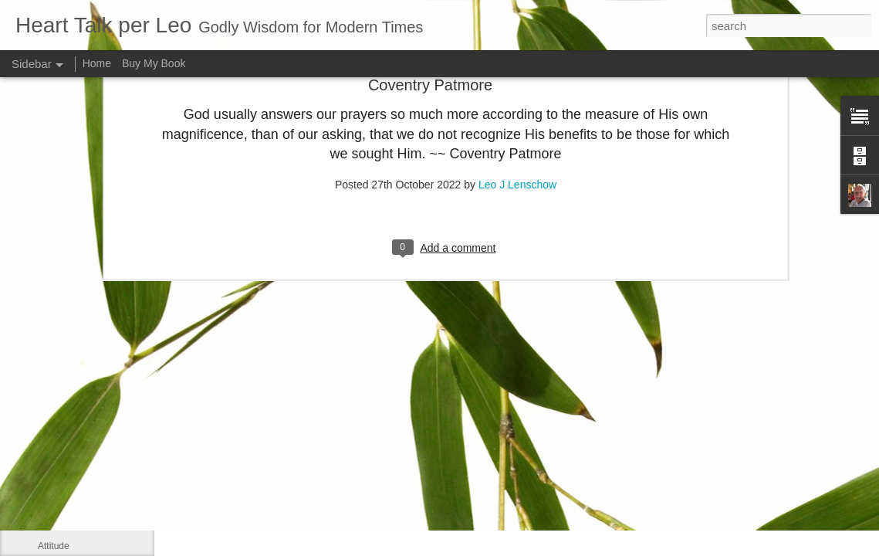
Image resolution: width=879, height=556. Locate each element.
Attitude (53, 546)
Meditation (59, 476)
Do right (54, 511)
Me (44, 407)
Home (97, 63)
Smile (49, 441)
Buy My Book (153, 63)
